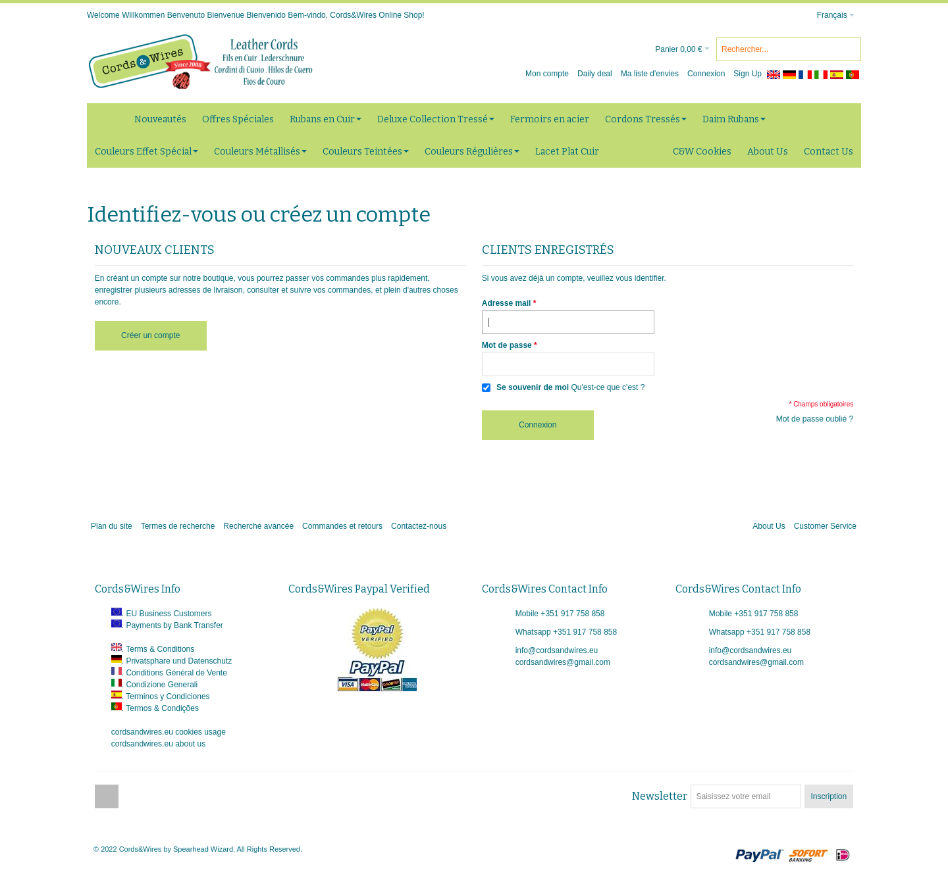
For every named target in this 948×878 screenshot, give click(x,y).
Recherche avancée (258, 526)
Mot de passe (507, 345)
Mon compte (547, 73)
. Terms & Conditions (158, 649)
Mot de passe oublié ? (814, 419)
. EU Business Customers (167, 613)
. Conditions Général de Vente (174, 672)
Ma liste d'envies (650, 73)
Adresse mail (506, 303)
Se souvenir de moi (532, 387)
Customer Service (825, 526)
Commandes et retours (342, 526)
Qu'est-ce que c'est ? (608, 387)
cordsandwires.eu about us (158, 743)
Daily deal (594, 73)
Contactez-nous (418, 526)
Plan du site (111, 526)
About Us (768, 526)
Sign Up (747, 73)
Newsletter (659, 796)
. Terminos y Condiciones (166, 696)
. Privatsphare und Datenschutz (177, 661)
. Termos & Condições (160, 708)
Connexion (706, 73)
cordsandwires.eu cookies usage (168, 732)
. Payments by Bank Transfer (172, 625)
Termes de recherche (178, 526)
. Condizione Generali (160, 684)
